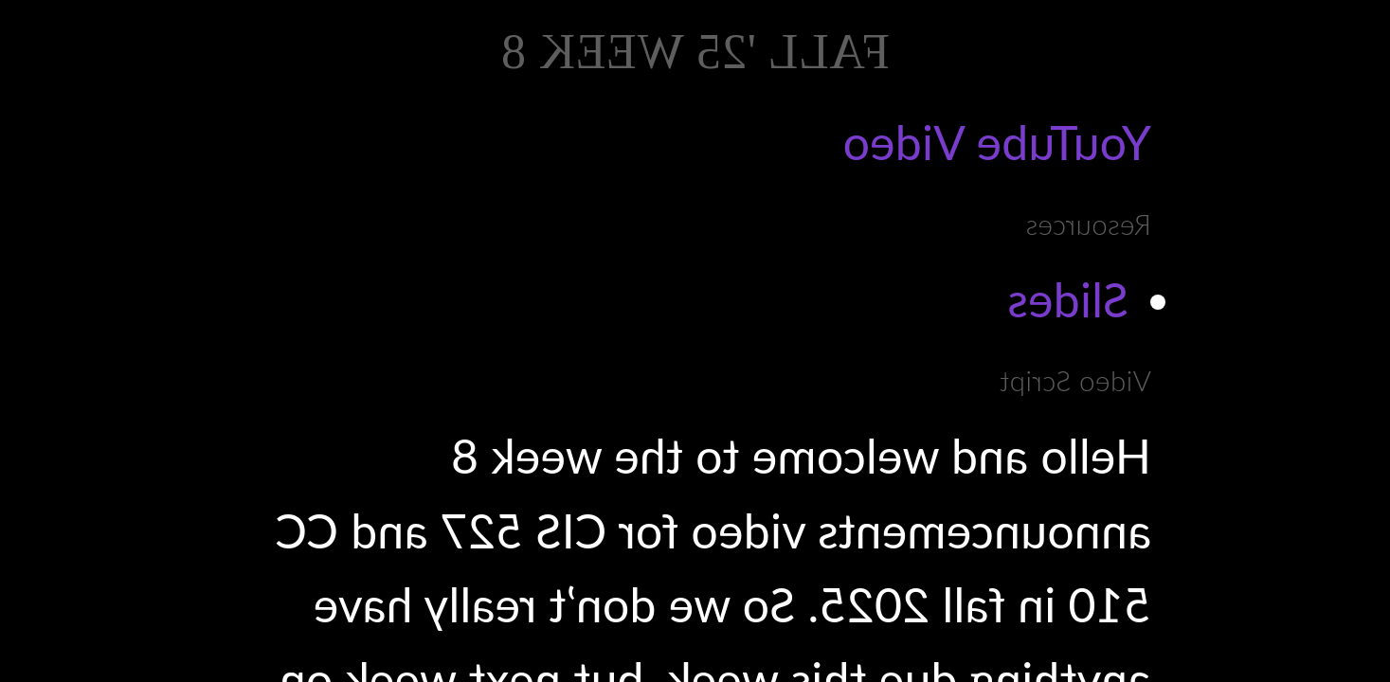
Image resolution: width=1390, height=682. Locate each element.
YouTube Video (996, 142)
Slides (1067, 299)
